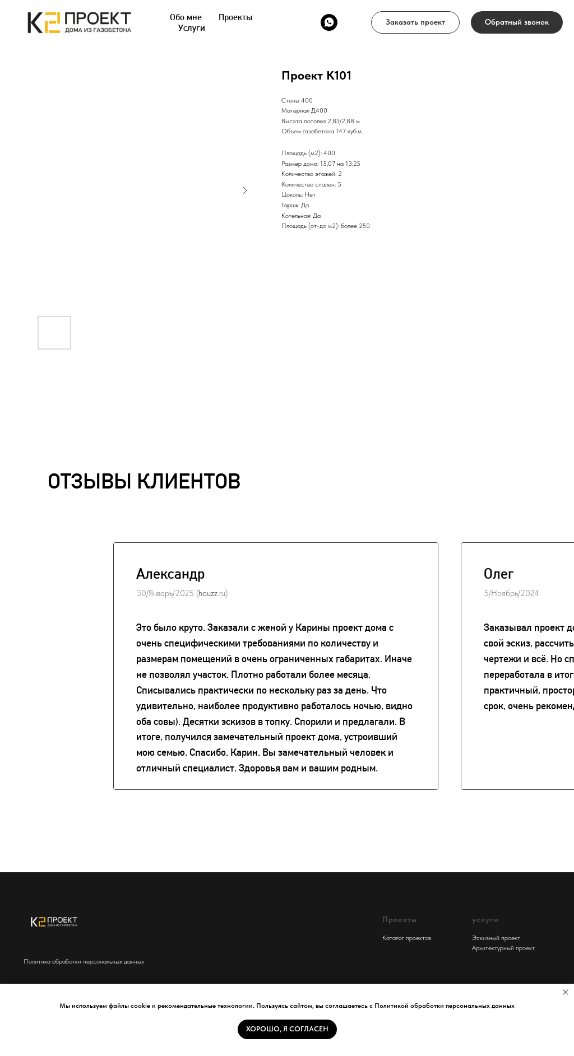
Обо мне (186, 17)
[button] (415, 22)
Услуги (191, 27)
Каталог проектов (406, 938)
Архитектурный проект (503, 948)
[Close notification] (565, 992)
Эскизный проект (496, 938)
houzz (207, 593)
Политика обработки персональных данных (84, 961)
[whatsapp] (329, 22)
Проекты (235, 17)
